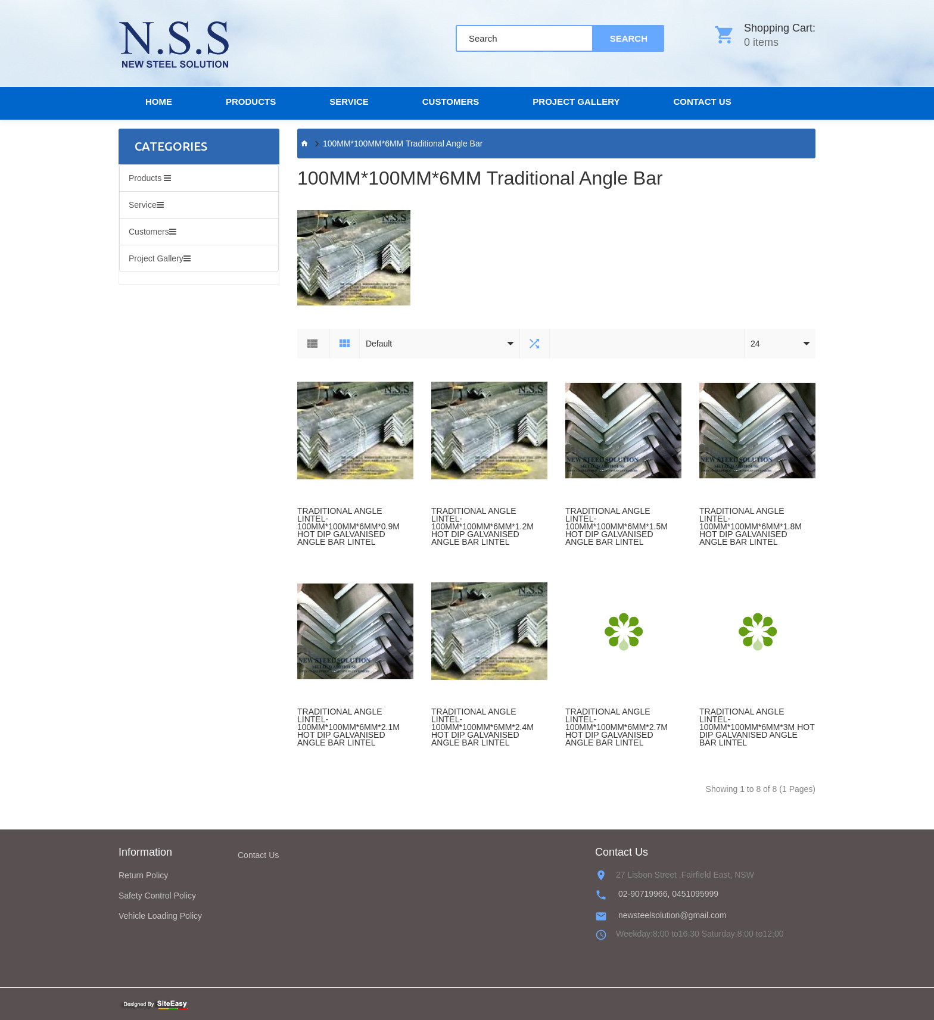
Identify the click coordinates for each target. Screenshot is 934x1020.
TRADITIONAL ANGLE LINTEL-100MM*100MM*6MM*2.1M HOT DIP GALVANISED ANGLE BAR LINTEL (348, 727)
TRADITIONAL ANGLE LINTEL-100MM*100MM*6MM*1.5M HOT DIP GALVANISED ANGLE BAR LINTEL (616, 526)
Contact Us (258, 855)
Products (251, 101)
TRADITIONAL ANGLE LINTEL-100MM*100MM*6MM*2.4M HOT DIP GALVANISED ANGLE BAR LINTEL (482, 727)
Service (349, 101)
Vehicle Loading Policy (160, 916)
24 (755, 343)
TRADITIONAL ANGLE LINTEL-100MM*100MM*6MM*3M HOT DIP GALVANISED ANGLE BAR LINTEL (756, 727)
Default (379, 343)
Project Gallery (576, 101)
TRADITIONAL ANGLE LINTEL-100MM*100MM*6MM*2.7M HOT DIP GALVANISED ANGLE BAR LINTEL (616, 727)
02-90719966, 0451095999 (668, 894)
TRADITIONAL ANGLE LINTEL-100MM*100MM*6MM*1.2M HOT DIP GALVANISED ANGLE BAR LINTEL (482, 526)
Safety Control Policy (157, 895)
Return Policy (143, 875)
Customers (451, 101)
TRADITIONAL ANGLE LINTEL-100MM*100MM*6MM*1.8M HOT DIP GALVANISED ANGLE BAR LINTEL (750, 526)
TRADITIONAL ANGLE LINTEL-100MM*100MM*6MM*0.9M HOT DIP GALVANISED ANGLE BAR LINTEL (348, 526)
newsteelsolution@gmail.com (672, 915)
